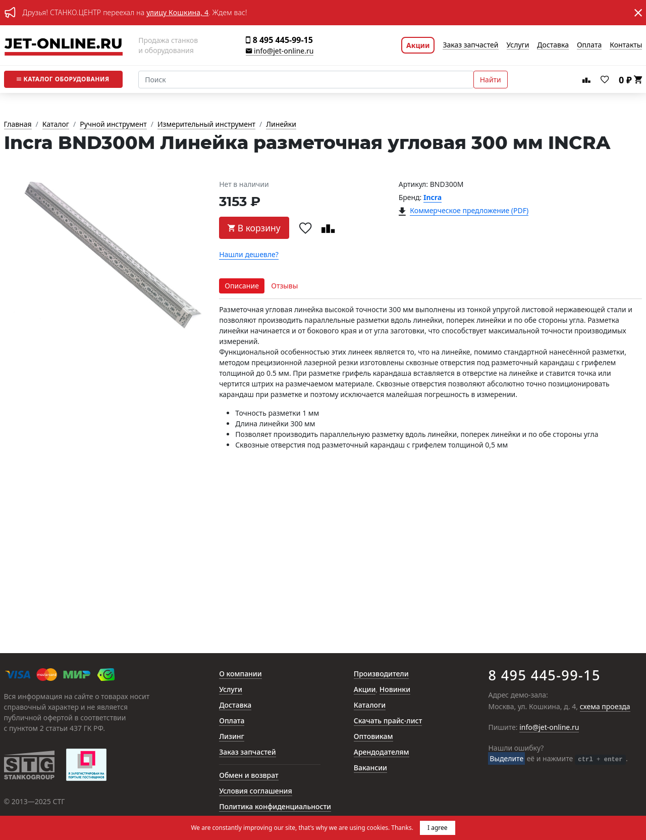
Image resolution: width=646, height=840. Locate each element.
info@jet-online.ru (279, 51)
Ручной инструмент (113, 124)
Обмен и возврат (249, 775)
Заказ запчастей (470, 45)
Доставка (553, 45)
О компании (240, 674)
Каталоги (370, 705)
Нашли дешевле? (249, 255)
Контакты (626, 45)
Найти (490, 79)
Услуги (518, 45)
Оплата (589, 45)
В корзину (254, 228)
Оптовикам (373, 736)
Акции (417, 45)
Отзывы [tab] (284, 285)
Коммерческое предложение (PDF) (469, 211)
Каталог (63, 79)
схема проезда (605, 707)
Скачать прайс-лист (388, 721)
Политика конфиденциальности (275, 807)
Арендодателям (381, 752)
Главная (18, 124)
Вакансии (370, 768)
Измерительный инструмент (206, 124)
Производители (381, 674)
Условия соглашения (255, 791)
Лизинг (231, 736)
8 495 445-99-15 (279, 40)
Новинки (395, 689)
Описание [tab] (242, 285)
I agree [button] (437, 827)
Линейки (281, 124)
